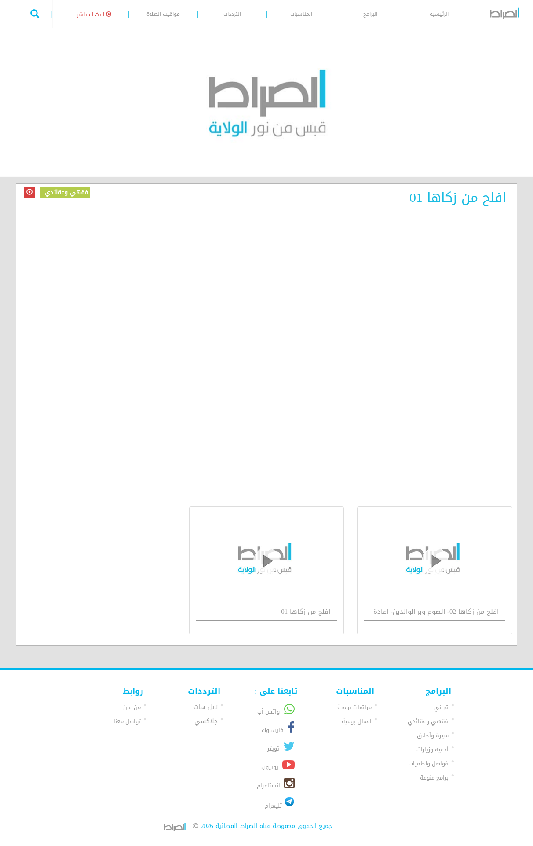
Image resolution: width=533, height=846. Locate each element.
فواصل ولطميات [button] (429, 763)
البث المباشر (94, 14)
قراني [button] (441, 707)
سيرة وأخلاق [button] (433, 735)
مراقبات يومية (354, 707)
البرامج (370, 14)
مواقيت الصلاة (163, 14)
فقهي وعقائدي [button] (428, 721)
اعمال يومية (357, 721)
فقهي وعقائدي (65, 192)
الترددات (232, 14)
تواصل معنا (127, 721)
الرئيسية (439, 14)
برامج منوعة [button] (434, 777)
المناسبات (301, 14)
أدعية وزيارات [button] (432, 749)
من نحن (132, 707)
